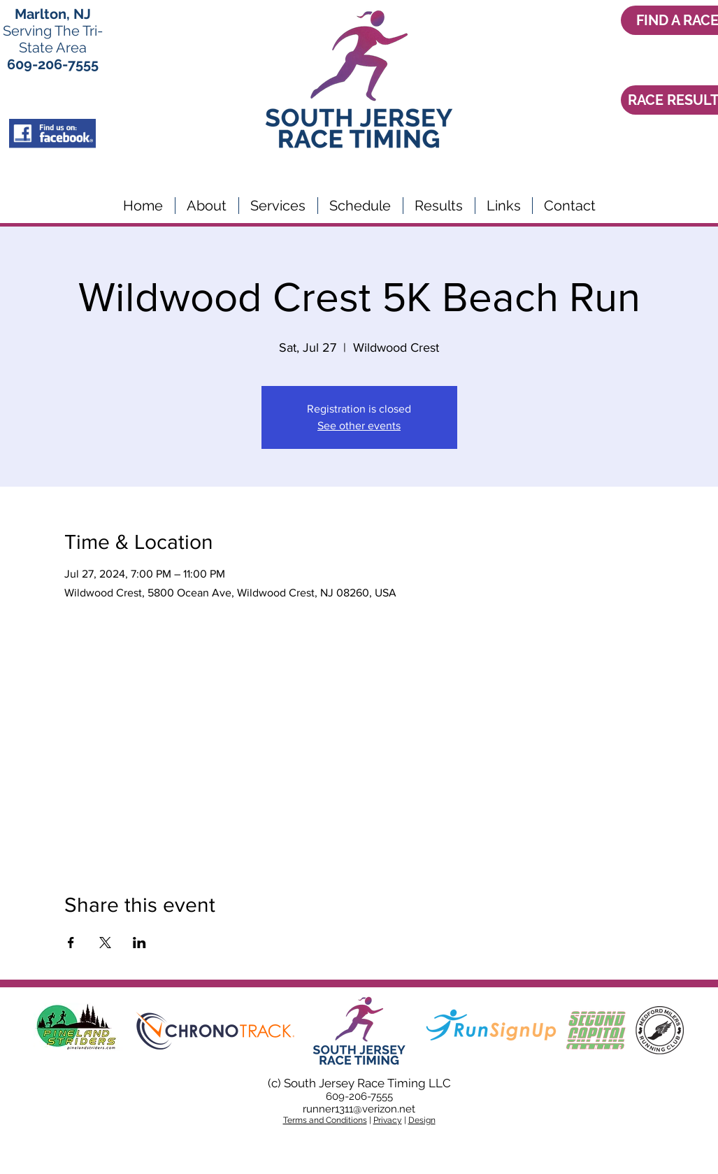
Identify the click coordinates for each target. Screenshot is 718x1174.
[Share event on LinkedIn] (139, 942)
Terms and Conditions (325, 1120)
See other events (359, 425)
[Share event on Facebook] (71, 942)
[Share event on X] (105, 942)
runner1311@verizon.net (359, 1109)
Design (422, 1120)
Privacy (387, 1120)
